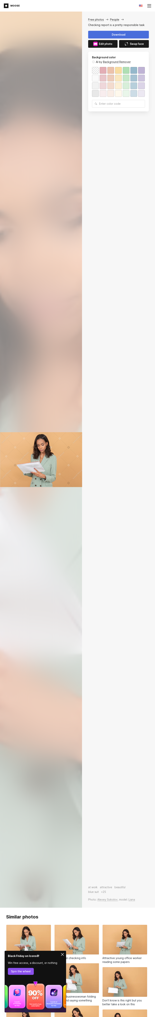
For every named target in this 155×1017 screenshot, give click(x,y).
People (114, 19)
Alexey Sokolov (107, 899)
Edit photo (102, 44)
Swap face (134, 44)
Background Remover (117, 62)
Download (118, 34)
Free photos (96, 19)
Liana (131, 899)
